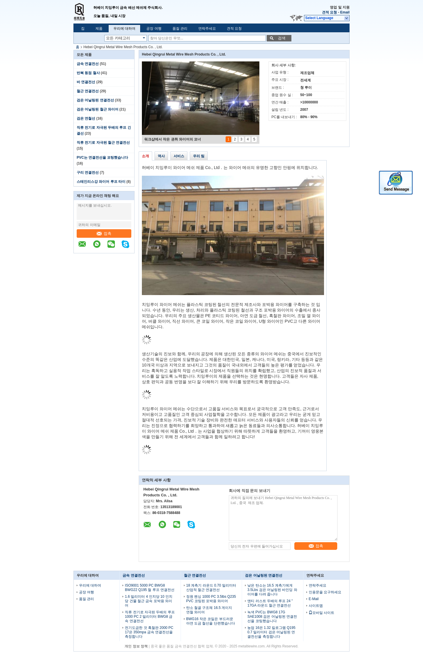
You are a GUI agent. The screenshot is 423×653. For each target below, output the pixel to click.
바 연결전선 (86, 82)
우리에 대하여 (124, 28)
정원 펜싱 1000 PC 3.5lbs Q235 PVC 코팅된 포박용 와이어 (211, 599)
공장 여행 (153, 28)
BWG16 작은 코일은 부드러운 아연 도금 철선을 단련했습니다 (210, 621)
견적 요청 (329, 12)
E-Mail (314, 599)
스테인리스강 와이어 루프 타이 (101, 182)
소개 (145, 156)
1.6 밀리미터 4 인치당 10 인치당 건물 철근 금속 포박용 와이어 (148, 601)
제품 (99, 28)
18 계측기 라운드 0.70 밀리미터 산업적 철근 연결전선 (211, 587)
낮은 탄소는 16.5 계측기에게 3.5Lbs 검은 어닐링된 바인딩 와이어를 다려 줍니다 (272, 589)
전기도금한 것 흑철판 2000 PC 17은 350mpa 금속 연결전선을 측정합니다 (149, 632)
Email (345, 12)
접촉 (104, 233)
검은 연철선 (86, 118)
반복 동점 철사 (88, 73)
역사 (161, 156)
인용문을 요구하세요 (325, 592)
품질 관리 (179, 28)
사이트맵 (316, 606)
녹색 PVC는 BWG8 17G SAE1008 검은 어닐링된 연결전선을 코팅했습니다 (272, 616)
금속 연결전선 (88, 64)
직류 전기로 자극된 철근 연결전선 (103, 142)
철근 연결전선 (88, 91)
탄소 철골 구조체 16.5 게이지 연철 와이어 (209, 610)
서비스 (179, 156)
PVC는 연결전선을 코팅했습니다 (102, 157)
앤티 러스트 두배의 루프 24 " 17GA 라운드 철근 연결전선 (270, 603)
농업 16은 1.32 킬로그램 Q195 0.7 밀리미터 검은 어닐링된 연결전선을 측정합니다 (271, 632)
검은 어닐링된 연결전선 (95, 100)
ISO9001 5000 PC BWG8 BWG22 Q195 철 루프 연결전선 (149, 587)
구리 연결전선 (88, 172)
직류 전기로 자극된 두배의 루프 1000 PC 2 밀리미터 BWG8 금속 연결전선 (149, 616)
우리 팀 (198, 156)
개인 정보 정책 (136, 646)
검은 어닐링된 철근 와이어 (97, 109)
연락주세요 (207, 28)
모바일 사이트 (321, 613)
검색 (282, 38)
